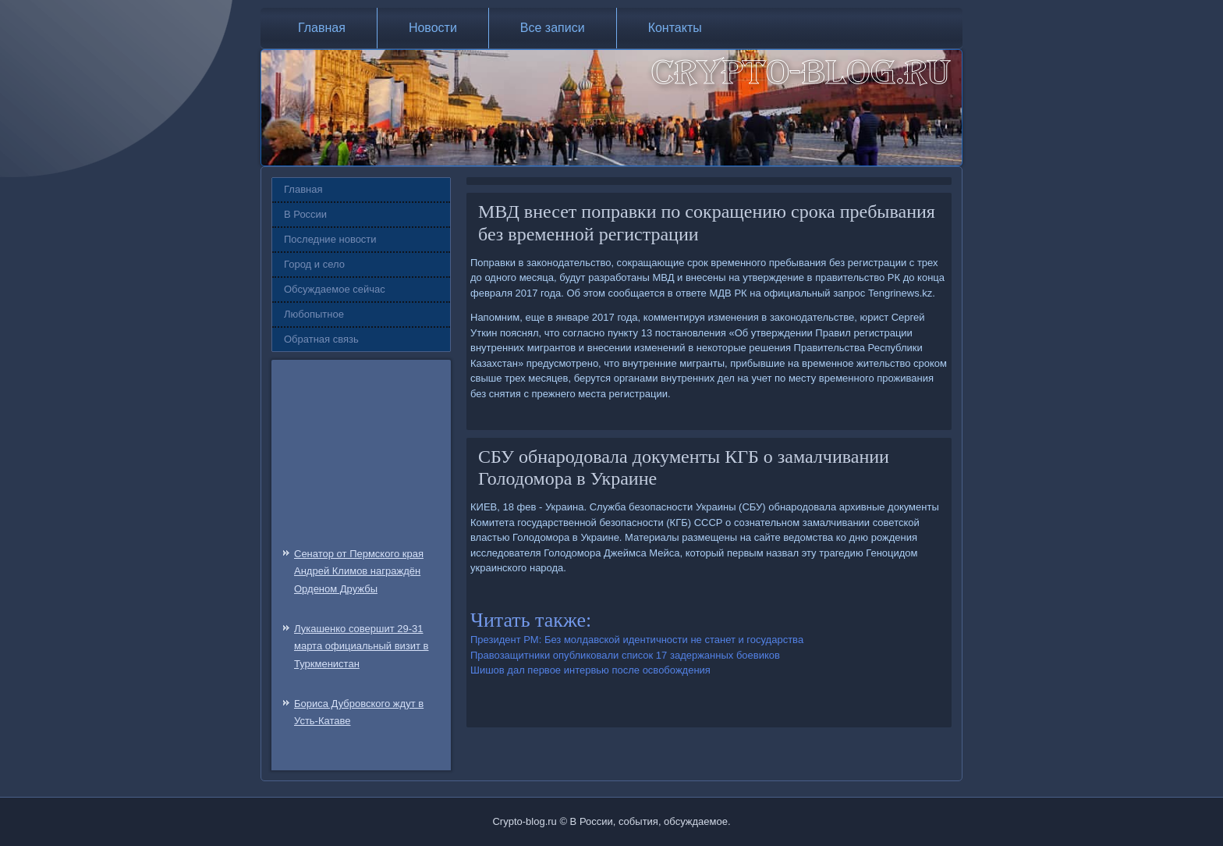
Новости (433, 27)
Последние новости (330, 239)
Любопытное (314, 314)
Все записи (552, 27)
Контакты (675, 27)
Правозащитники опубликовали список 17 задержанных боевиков (625, 655)
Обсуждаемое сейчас (334, 289)
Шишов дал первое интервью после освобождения (590, 670)
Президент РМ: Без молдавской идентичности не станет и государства (636, 639)
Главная (322, 27)
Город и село (314, 264)
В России (305, 214)
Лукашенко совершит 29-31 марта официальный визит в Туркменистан (361, 646)
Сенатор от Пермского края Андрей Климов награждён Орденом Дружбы (359, 571)
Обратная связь (321, 339)
